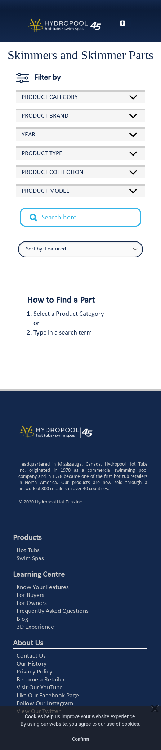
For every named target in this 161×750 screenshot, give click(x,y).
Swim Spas (30, 558)
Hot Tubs (28, 550)
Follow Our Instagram (45, 703)
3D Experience (35, 627)
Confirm (80, 739)
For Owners (32, 603)
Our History (31, 663)
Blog (22, 619)
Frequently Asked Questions (53, 611)
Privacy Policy (34, 671)
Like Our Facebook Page (48, 695)
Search (37, 212)
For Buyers (30, 595)
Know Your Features (43, 587)
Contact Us (31, 656)
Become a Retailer (41, 679)
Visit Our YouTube (40, 687)
